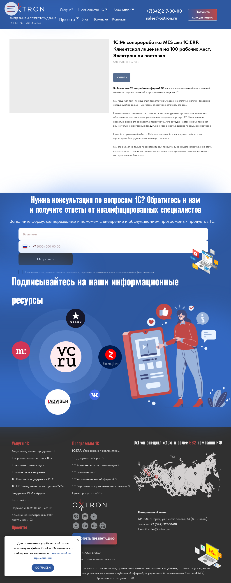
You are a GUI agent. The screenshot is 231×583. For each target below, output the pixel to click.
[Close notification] (78, 539)
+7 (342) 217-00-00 (164, 524)
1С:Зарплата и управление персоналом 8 (101, 486)
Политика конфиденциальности (93, 559)
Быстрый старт (22, 500)
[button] (202, 14)
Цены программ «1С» (87, 493)
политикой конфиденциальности (138, 272)
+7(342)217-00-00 (164, 11)
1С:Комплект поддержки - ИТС (33, 479)
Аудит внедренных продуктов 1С (34, 451)
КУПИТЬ (122, 77)
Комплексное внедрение (28, 472)
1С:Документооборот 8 (88, 458)
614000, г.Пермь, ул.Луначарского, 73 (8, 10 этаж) (172, 519)
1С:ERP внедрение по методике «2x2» (38, 486)
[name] (113, 234)
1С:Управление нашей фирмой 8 (94, 479)
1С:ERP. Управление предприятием (96, 450)
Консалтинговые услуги (28, 465)
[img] (65, 356)
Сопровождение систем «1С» (32, 458)
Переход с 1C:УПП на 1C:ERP (32, 508)
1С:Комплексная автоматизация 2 (96, 465)
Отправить (45, 259)
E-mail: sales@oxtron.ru (154, 529)
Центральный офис (152, 512)
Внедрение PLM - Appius (28, 493)
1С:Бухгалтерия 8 (84, 472)
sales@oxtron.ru (161, 18)
